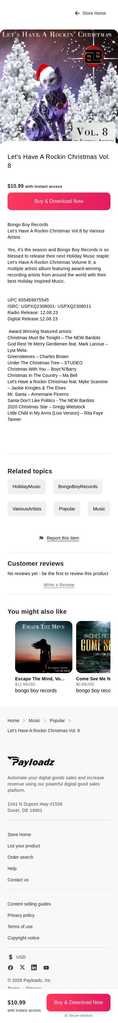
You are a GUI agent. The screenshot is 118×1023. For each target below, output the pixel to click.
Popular (67, 508)
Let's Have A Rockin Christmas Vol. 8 (44, 730)
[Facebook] (11, 968)
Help (12, 868)
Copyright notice (23, 937)
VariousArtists (27, 508)
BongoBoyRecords (78, 486)
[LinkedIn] (34, 967)
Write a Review (58, 584)
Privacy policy (21, 915)
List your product (24, 845)
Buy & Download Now (59, 201)
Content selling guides (29, 903)
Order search (20, 857)
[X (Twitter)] (22, 967)
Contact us (18, 879)
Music (99, 508)
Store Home (90, 13)
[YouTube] (46, 968)
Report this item (59, 538)
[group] (43, 657)
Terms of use (20, 926)
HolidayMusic (27, 486)
